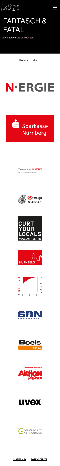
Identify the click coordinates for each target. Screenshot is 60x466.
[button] (55, 7)
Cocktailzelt (27, 37)
